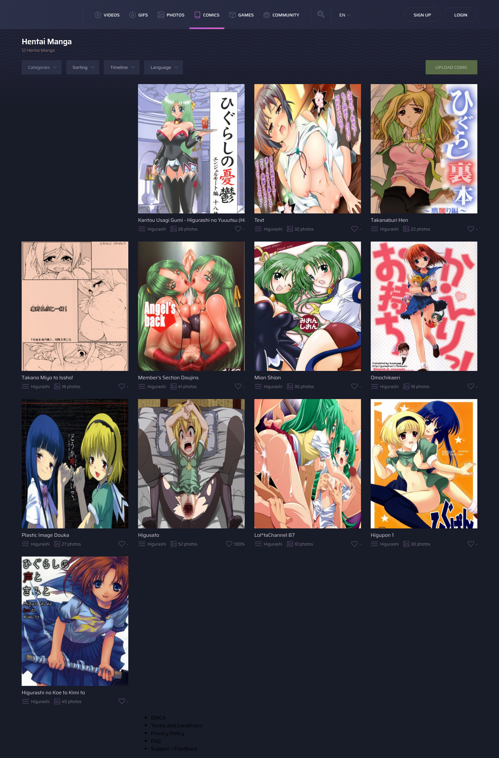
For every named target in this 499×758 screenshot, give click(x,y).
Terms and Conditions (176, 725)
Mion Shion (267, 378)
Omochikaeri (385, 378)
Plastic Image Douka (45, 535)
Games (241, 14)
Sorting (80, 67)
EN (342, 14)
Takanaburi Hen (389, 220)
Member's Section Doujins (168, 378)
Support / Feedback (174, 749)
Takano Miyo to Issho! (47, 378)
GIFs (138, 14)
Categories (39, 67)
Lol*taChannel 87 (274, 535)
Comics (206, 14)
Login (460, 14)
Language (161, 67)
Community (281, 14)
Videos (107, 14)
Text (259, 220)
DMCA (158, 718)
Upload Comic (451, 67)
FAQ (156, 741)
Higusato (148, 535)
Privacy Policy (167, 733)
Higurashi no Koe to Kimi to (53, 692)
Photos (171, 14)
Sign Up (422, 14)
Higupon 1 (382, 535)
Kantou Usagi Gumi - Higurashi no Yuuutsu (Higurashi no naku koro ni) (191, 220)
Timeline (119, 67)
